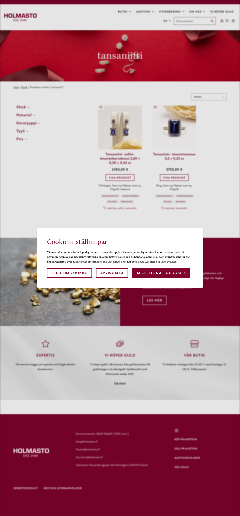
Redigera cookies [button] (69, 273)
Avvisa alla (112, 273)
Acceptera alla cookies (161, 273)
